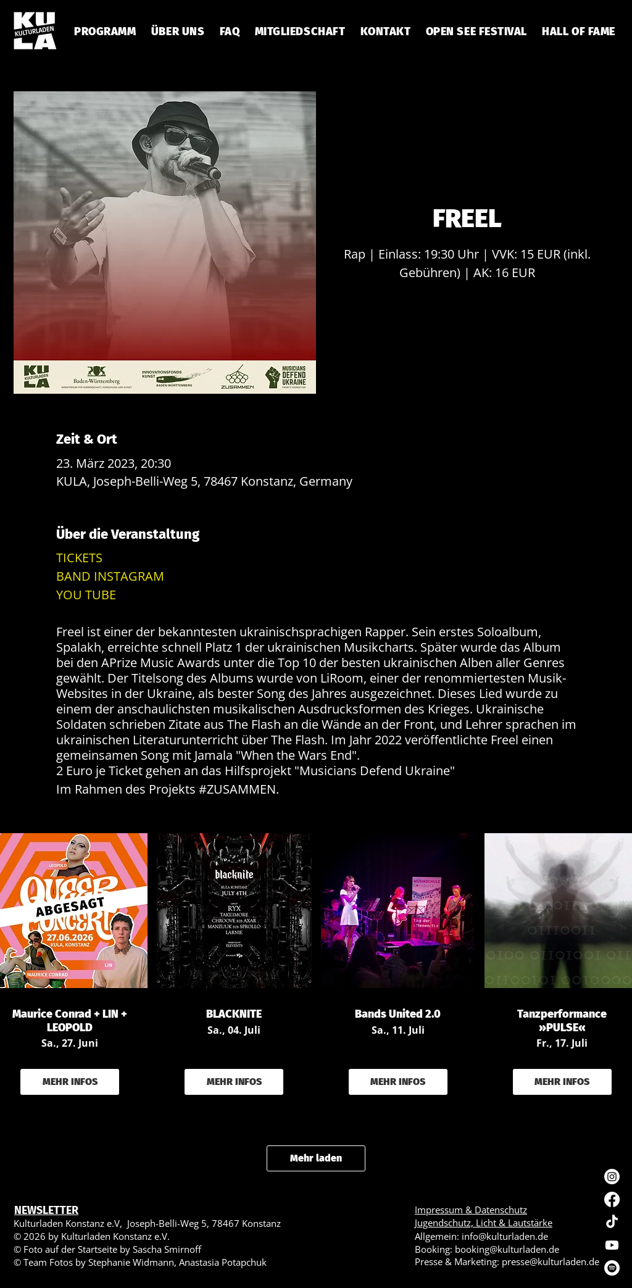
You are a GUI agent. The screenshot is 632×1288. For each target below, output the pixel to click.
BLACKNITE (234, 1014)
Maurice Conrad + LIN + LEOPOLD (69, 1021)
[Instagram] (612, 1176)
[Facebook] (612, 1199)
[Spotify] (612, 1268)
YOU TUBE (86, 594)
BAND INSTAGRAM (110, 576)
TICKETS (79, 557)
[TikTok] (612, 1222)
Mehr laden (316, 1158)
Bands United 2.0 (398, 1014)
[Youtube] (612, 1245)
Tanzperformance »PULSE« (562, 1021)
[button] (229, 31)
